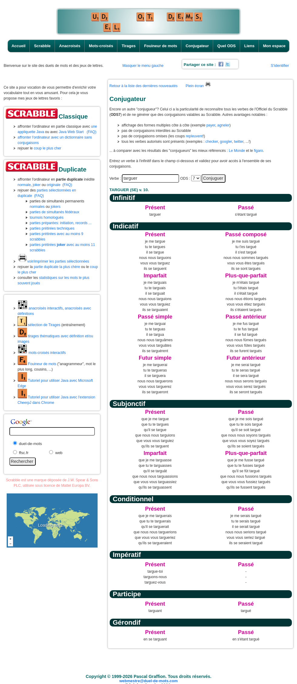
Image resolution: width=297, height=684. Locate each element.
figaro (258, 151)
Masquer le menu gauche (142, 66)
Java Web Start (71, 132)
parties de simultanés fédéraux (54, 212)
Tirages (128, 46)
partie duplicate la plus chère (57, 267)
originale (53, 185)
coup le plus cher (47, 148)
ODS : (185, 178)
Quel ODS (226, 46)
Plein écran (198, 86)
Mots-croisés (101, 46)
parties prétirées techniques (52, 228)
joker (37, 185)
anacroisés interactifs (40, 308)
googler (226, 141)
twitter (238, 141)
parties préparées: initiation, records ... (61, 223)
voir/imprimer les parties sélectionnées (53, 261)
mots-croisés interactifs (42, 353)
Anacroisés (69, 46)
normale (24, 185)
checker (211, 141)
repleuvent (194, 136)
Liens (249, 46)
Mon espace (274, 46)
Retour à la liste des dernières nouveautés (143, 86)
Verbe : (115, 178)
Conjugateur (197, 46)
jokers (55, 207)
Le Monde (237, 151)
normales (37, 207)
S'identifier (280, 65)
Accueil (18, 46)
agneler (223, 125)
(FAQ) (91, 132)
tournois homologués (46, 217)
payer (210, 125)
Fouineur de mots (160, 46)
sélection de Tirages (39, 325)
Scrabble (42, 46)
